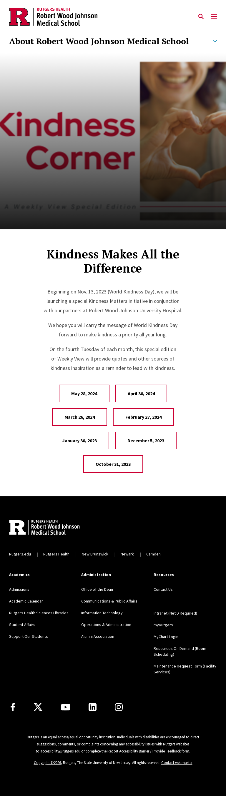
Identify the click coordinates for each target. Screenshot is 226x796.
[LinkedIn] (93, 707)
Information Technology (102, 612)
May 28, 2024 (84, 393)
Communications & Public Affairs (109, 601)
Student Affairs (22, 624)
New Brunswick (95, 554)
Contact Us (163, 589)
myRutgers (163, 625)
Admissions (19, 589)
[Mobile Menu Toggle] (213, 16)
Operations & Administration (106, 624)
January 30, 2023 (79, 440)
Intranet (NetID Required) (175, 613)
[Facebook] (13, 707)
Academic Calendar (26, 601)
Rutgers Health (56, 554)
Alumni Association (97, 636)
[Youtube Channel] (65, 707)
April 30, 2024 (141, 393)
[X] (38, 707)
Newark (127, 554)
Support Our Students (28, 636)
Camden (153, 554)
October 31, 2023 (113, 464)
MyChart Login (166, 636)
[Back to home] (48, 528)
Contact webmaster (176, 762)
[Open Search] (201, 16)
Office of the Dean (97, 589)
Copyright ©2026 (47, 762)
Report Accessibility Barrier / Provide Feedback (144, 751)
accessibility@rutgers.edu (60, 751)
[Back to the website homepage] (53, 17)
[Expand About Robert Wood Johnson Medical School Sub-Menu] (215, 41)
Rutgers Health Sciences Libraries (39, 612)
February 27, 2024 (143, 417)
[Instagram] (119, 707)
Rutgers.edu (20, 554)
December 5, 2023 (145, 440)
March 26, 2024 (79, 417)
